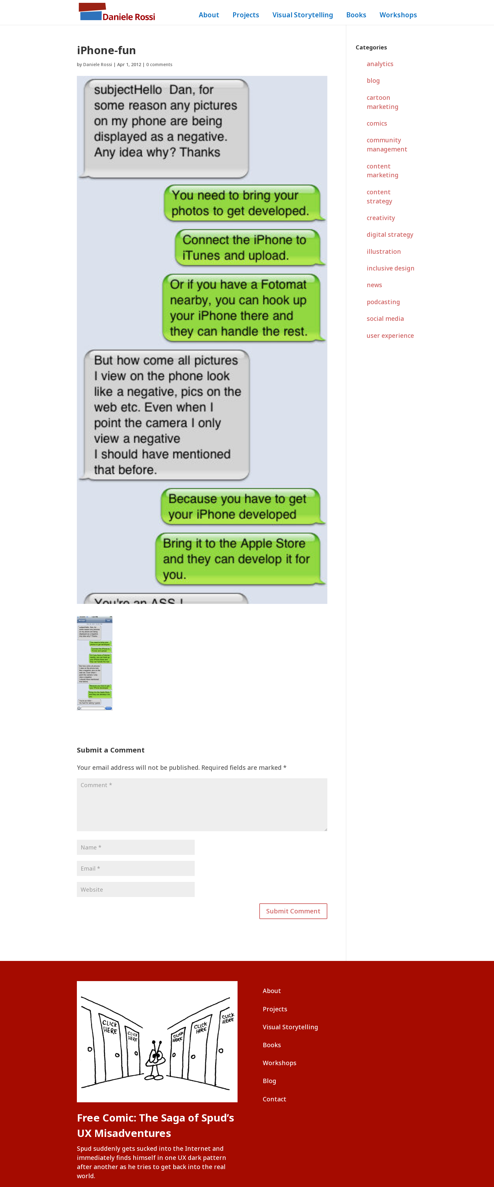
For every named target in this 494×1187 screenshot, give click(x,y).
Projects (246, 16)
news (374, 285)
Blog (269, 1080)
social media (385, 318)
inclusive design (391, 268)
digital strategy (390, 234)
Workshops (398, 16)
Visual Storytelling (303, 16)
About (209, 16)
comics (377, 123)
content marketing (383, 170)
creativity (381, 217)
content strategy (379, 196)
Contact (274, 1099)
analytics (380, 64)
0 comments (159, 64)
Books (356, 16)
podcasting (383, 302)
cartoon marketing (383, 102)
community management (387, 144)
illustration (384, 251)
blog (373, 80)
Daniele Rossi (97, 64)
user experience (390, 335)
